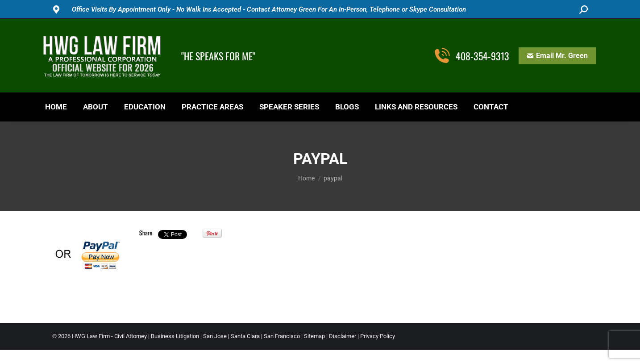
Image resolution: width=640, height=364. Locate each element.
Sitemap (314, 336)
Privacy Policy (377, 336)
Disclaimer (342, 336)
